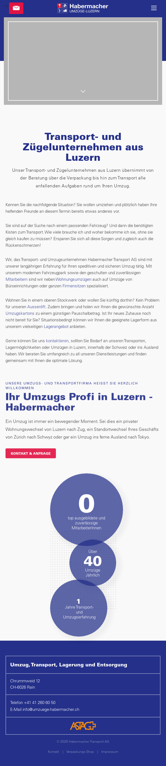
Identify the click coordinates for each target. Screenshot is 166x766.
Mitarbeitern (17, 289)
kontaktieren (57, 351)
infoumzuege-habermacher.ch (51, 709)
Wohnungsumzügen (74, 289)
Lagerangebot (57, 337)
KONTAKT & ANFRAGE (31, 464)
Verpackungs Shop (80, 751)
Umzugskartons (21, 323)
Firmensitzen (74, 296)
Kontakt (53, 751)
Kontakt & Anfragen (16, 8)
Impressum (109, 751)
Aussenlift (36, 317)
